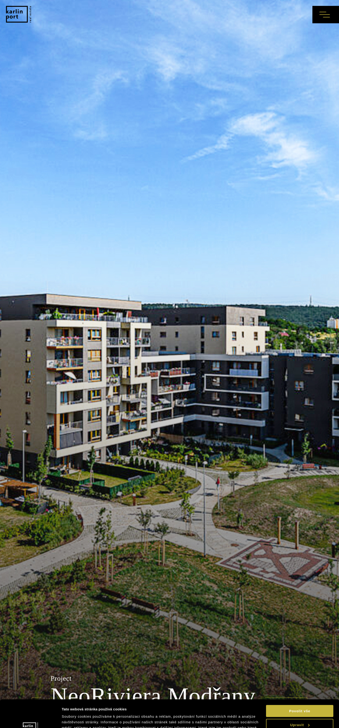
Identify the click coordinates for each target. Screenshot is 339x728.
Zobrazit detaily (76, 719)
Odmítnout (300, 711)
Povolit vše (299, 683)
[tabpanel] (169, 364)
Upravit (300, 697)
